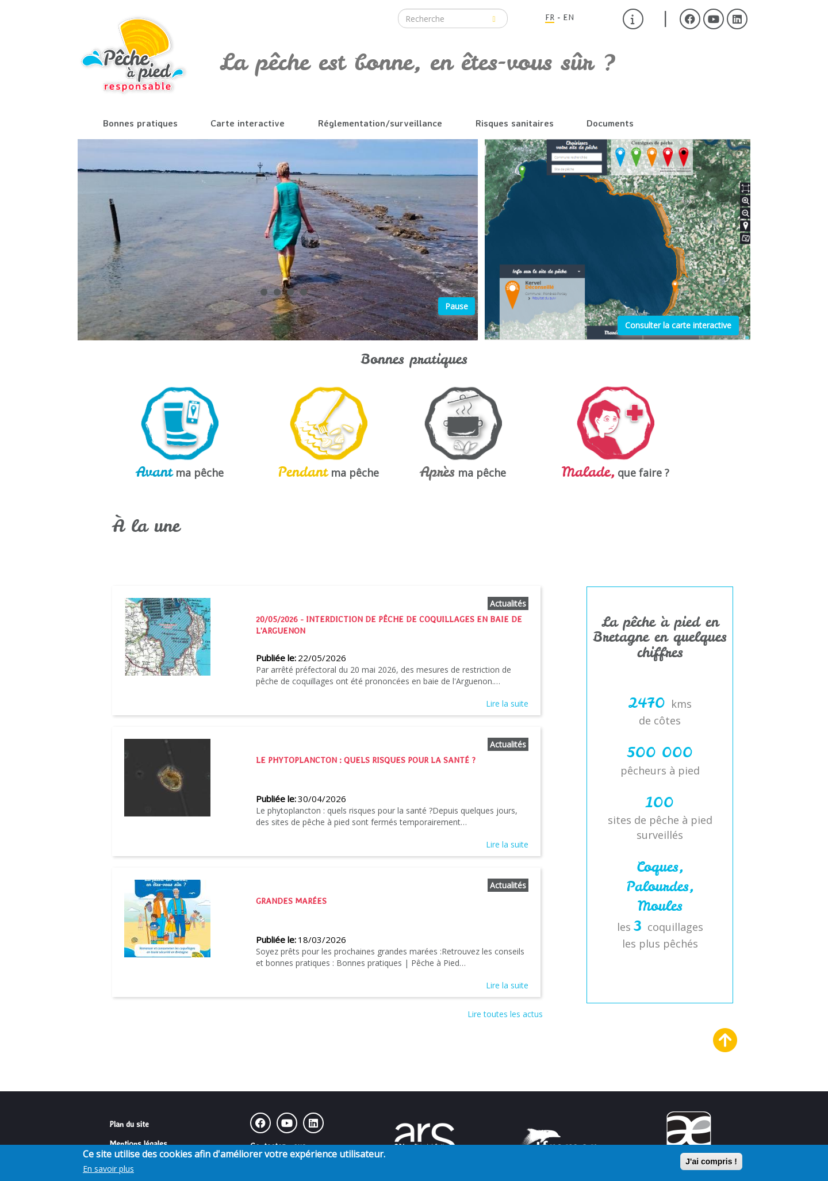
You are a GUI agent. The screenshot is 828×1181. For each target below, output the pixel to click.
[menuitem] (633, 19)
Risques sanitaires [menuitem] (515, 123)
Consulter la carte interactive (678, 325)
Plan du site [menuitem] (129, 1124)
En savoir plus (108, 1169)
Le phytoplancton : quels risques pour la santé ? (366, 760)
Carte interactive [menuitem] (247, 123)
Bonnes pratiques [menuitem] (140, 123)
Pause (456, 306)
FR (549, 17)
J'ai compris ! (711, 1162)
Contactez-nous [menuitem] (278, 1146)
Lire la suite (507, 703)
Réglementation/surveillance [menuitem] (380, 123)
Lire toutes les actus (505, 1014)
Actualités (508, 603)
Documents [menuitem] (610, 123)
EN (568, 17)
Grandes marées (291, 901)
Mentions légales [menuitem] (138, 1143)
